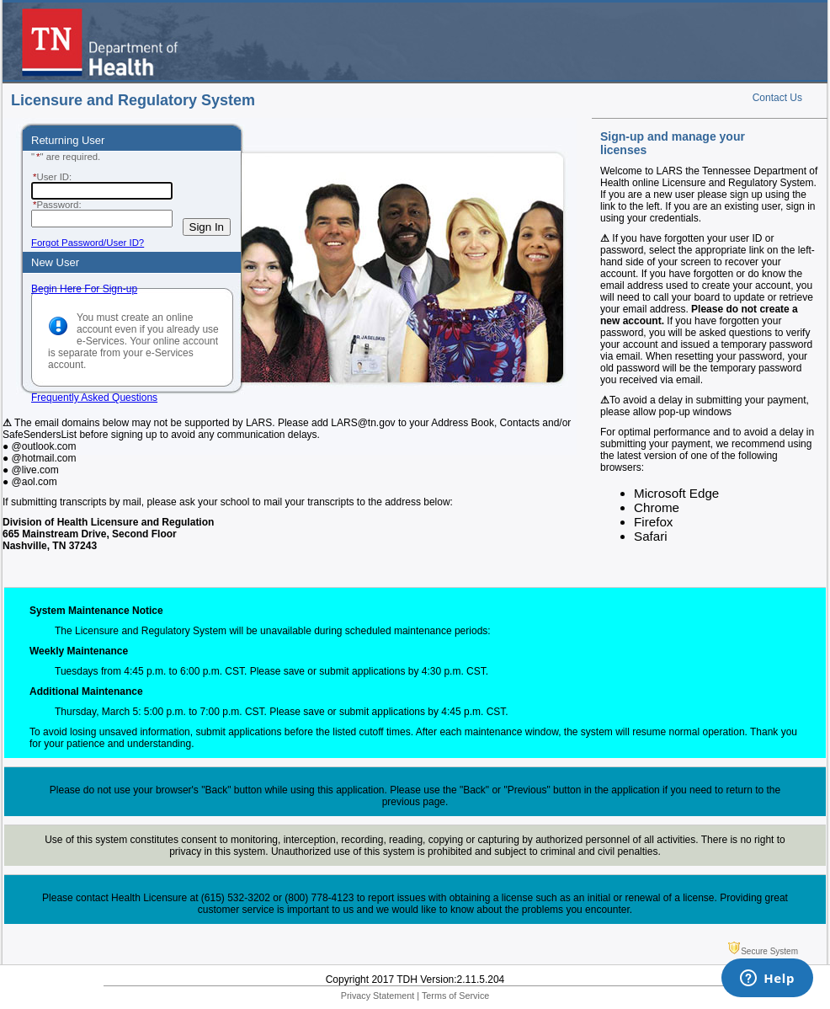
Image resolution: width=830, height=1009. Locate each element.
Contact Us (777, 98)
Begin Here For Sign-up (84, 289)
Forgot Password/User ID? (87, 243)
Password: (56, 205)
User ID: (51, 177)
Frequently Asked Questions (94, 397)
